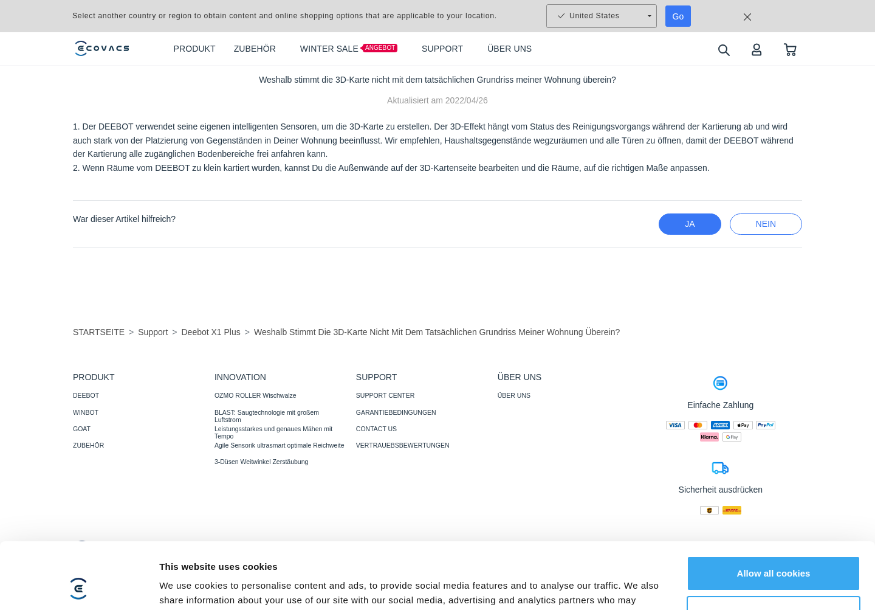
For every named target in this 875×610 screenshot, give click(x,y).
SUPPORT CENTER (385, 395)
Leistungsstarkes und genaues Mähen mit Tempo (273, 432)
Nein (766, 224)
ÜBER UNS (514, 395)
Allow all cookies (774, 511)
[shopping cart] (790, 49)
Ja (690, 224)
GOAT (82, 428)
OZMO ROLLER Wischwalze (255, 395)
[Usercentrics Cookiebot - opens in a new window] (79, 586)
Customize (774, 551)
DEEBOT (86, 395)
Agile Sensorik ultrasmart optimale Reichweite (279, 445)
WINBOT (85, 412)
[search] (723, 49)
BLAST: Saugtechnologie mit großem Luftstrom (266, 416)
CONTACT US (376, 428)
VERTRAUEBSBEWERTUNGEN (403, 445)
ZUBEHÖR (88, 445)
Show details (187, 586)
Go (678, 16)
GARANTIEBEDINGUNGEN (396, 412)
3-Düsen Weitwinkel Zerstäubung (261, 461)
